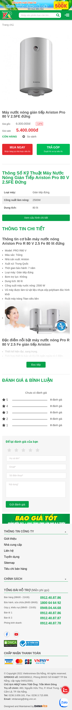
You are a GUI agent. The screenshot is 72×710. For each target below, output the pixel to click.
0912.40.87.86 (50, 598)
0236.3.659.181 (17, 695)
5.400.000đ (27, 130)
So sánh (29, 136)
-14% (40, 123)
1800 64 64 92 (50, 603)
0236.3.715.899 (39, 695)
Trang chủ (8, 24)
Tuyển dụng (11, 556)
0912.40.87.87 (50, 618)
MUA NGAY (17, 149)
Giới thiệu (10, 538)
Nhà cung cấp (13, 544)
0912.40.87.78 (50, 623)
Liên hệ (9, 550)
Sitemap (9, 562)
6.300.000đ (23, 123)
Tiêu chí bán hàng (15, 568)
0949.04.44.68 (50, 608)
